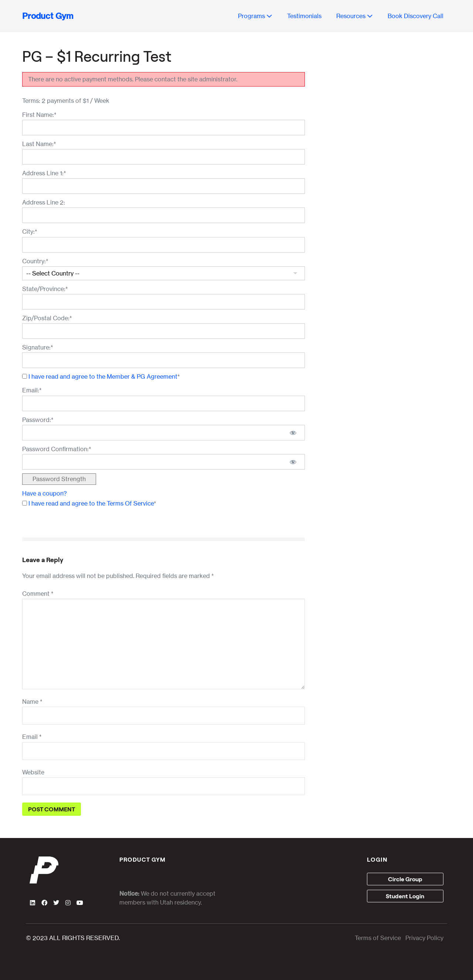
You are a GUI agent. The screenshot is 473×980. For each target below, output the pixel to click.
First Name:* (39, 114)
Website (33, 772)
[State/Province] (163, 302)
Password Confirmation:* (56, 449)
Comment (38, 593)
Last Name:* (39, 144)
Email (32, 736)
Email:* (32, 390)
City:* (29, 231)
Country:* (35, 261)
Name (32, 701)
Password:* (38, 419)
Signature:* (37, 347)
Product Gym (47, 16)
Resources (354, 16)
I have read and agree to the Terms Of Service (91, 503)
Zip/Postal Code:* (47, 318)
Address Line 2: (43, 202)
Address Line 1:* (44, 173)
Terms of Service (378, 938)
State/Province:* (45, 289)
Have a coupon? (44, 493)
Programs (255, 16)
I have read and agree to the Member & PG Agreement (102, 376)
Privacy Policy (424, 938)
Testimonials (304, 16)
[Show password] (293, 432)
